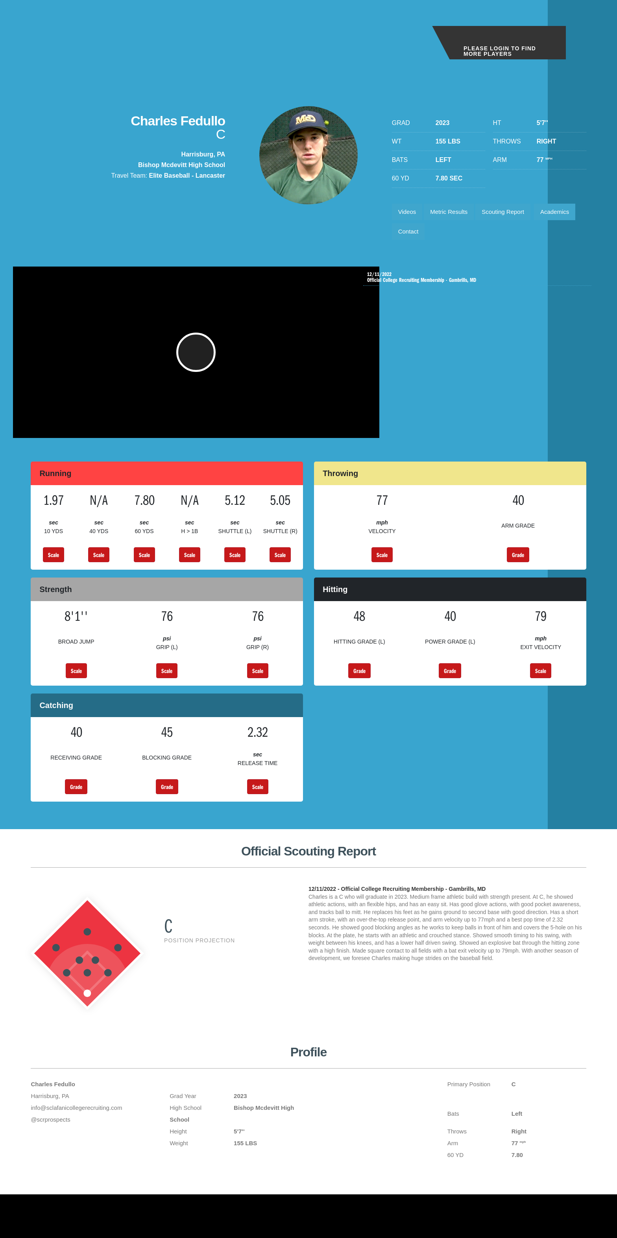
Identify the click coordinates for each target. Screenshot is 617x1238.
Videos (408, 213)
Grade (518, 567)
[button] (201, 361)
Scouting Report (512, 213)
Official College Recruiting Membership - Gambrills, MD (479, 283)
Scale (53, 567)
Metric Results (453, 213)
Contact (458, 235)
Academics (414, 235)
